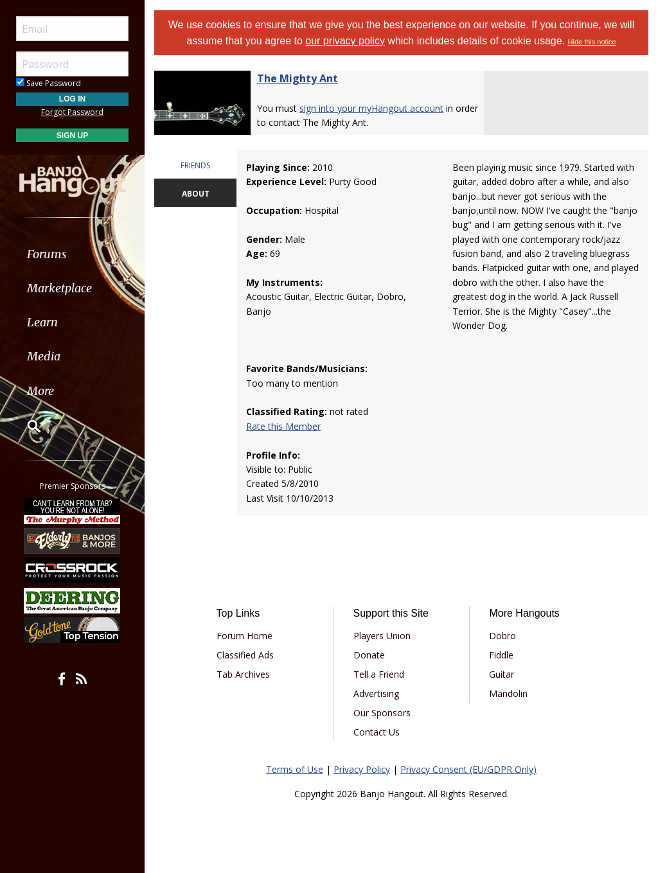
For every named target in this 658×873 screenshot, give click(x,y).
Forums (47, 254)
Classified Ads (245, 655)
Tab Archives (243, 674)
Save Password (48, 83)
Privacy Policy (361, 769)
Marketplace (59, 288)
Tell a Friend (378, 674)
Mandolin (508, 693)
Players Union (382, 636)
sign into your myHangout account (371, 108)
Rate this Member (283, 426)
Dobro (502, 636)
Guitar (501, 674)
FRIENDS (195, 165)
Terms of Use (294, 769)
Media (43, 356)
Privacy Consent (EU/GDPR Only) (468, 769)
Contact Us (376, 732)
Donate (369, 655)
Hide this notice (592, 42)
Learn (42, 322)
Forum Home (244, 636)
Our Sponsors (382, 713)
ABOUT (195, 193)
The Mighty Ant (297, 78)
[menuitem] (72, 254)
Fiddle (501, 655)
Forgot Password (72, 112)
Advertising (376, 693)
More (40, 391)
